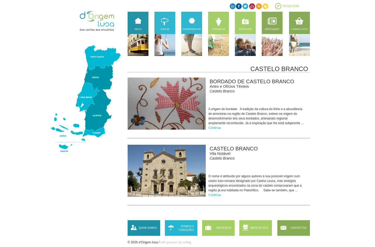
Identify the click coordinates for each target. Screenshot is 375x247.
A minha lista (299, 29)
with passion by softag (175, 242)
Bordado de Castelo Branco (252, 81)
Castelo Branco (234, 148)
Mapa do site (259, 227)
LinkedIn (232, 6)
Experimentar (192, 29)
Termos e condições (186, 228)
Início (138, 29)
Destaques (272, 29)
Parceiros (223, 227)
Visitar (164, 29)
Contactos (298, 227)
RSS (258, 6)
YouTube (252, 6)
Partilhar (245, 29)
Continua (214, 128)
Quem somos (148, 227)
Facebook (239, 6)
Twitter (245, 6)
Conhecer (218, 29)
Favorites (265, 6)
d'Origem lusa (102, 21)
